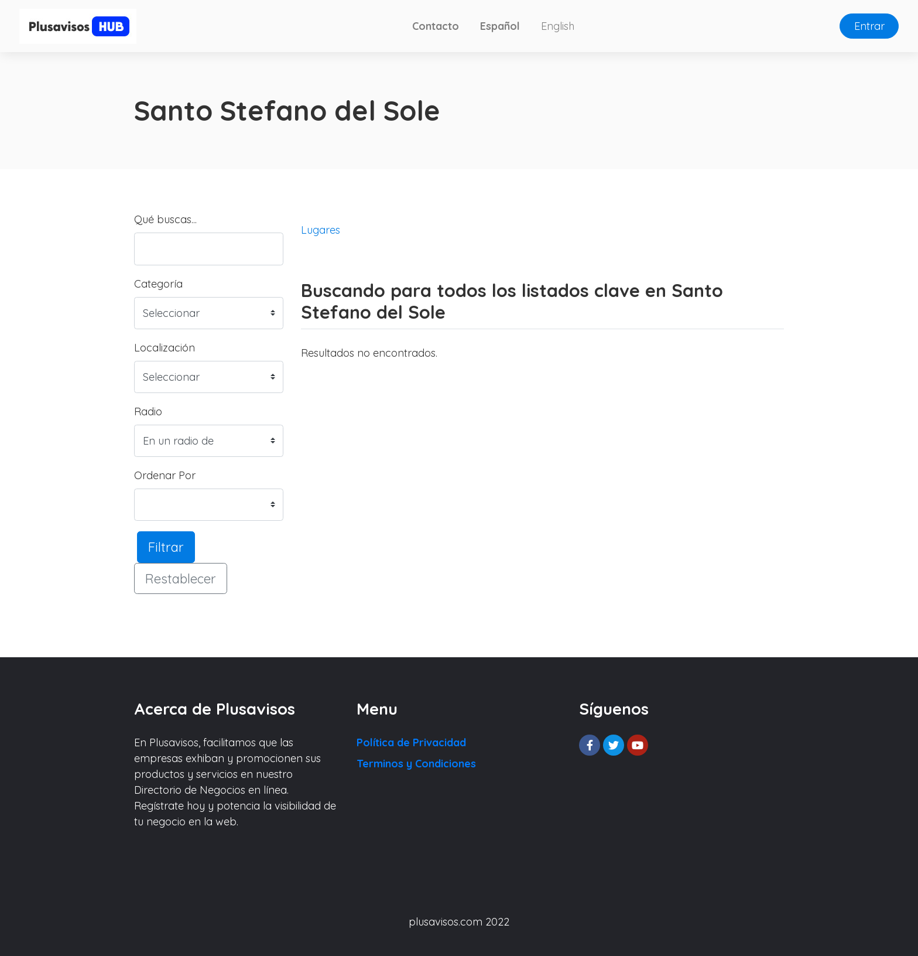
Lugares (320, 230)
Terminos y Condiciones (416, 763)
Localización (164, 347)
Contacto (435, 26)
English (557, 26)
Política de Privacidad (411, 742)
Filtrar (166, 546)
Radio (148, 411)
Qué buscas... (165, 219)
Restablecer (180, 578)
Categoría (158, 284)
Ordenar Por (165, 475)
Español (500, 26)
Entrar (869, 26)
